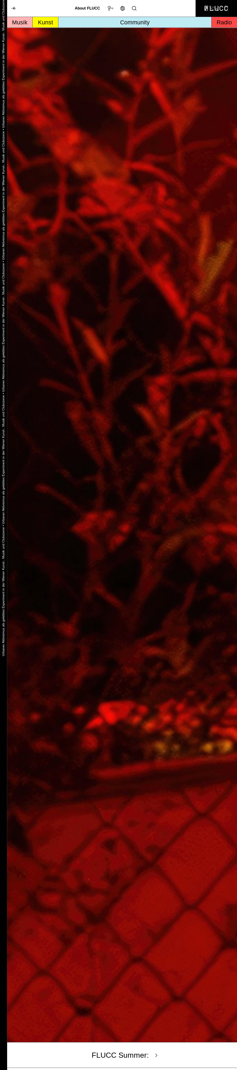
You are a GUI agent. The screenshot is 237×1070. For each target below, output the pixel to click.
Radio (224, 22)
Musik (20, 22)
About (87, 8)
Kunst (45, 22)
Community (135, 22)
